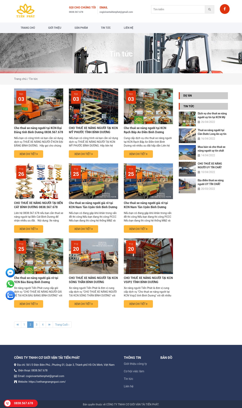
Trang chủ (28, 27)
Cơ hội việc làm (134, 373)
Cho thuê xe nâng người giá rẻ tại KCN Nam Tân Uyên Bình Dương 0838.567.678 (146, 207)
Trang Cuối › (62, 326)
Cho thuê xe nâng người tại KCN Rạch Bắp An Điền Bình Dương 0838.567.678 (145, 132)
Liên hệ (128, 27)
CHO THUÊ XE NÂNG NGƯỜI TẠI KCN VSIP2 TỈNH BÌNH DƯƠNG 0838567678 (148, 282)
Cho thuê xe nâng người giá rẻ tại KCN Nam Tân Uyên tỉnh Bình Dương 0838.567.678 (93, 207)
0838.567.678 (76, 12)
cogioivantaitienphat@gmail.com (116, 12)
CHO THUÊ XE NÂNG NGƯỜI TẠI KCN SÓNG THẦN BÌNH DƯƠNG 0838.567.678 (93, 282)
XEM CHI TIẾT (29, 154)
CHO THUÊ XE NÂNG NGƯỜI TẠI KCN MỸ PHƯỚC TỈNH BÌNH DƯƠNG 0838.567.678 (93, 132)
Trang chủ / (21, 79)
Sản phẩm (81, 27)
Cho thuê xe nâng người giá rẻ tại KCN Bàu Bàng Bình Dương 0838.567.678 (36, 282)
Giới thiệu (54, 27)
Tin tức (106, 27)
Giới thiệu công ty (135, 365)
